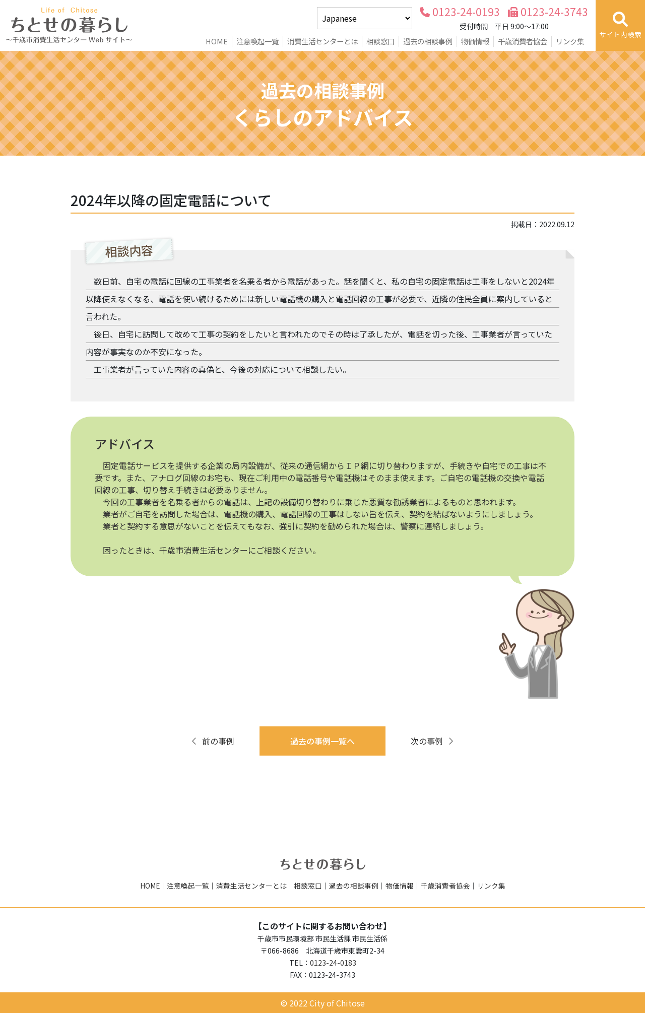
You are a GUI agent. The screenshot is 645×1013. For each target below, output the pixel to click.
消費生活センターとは (322, 41)
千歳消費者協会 (522, 41)
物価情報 (475, 41)
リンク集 (570, 41)
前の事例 (212, 741)
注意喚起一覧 (257, 41)
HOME (217, 41)
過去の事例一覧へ (322, 741)
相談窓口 (380, 41)
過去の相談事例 (428, 41)
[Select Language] (364, 18)
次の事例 (433, 741)
